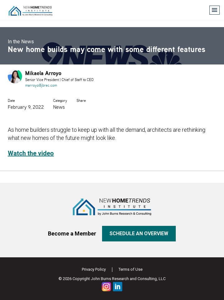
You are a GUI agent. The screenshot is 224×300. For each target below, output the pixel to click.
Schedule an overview (139, 233)
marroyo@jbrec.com (41, 85)
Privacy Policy (94, 269)
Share (81, 100)
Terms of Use (130, 269)
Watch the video (31, 153)
